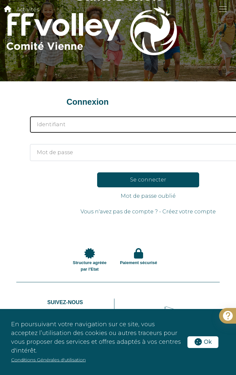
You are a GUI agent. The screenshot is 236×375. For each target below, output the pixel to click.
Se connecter (148, 180)
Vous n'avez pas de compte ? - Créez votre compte (148, 211)
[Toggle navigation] (223, 9)
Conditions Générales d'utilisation (48, 360)
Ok (203, 342)
